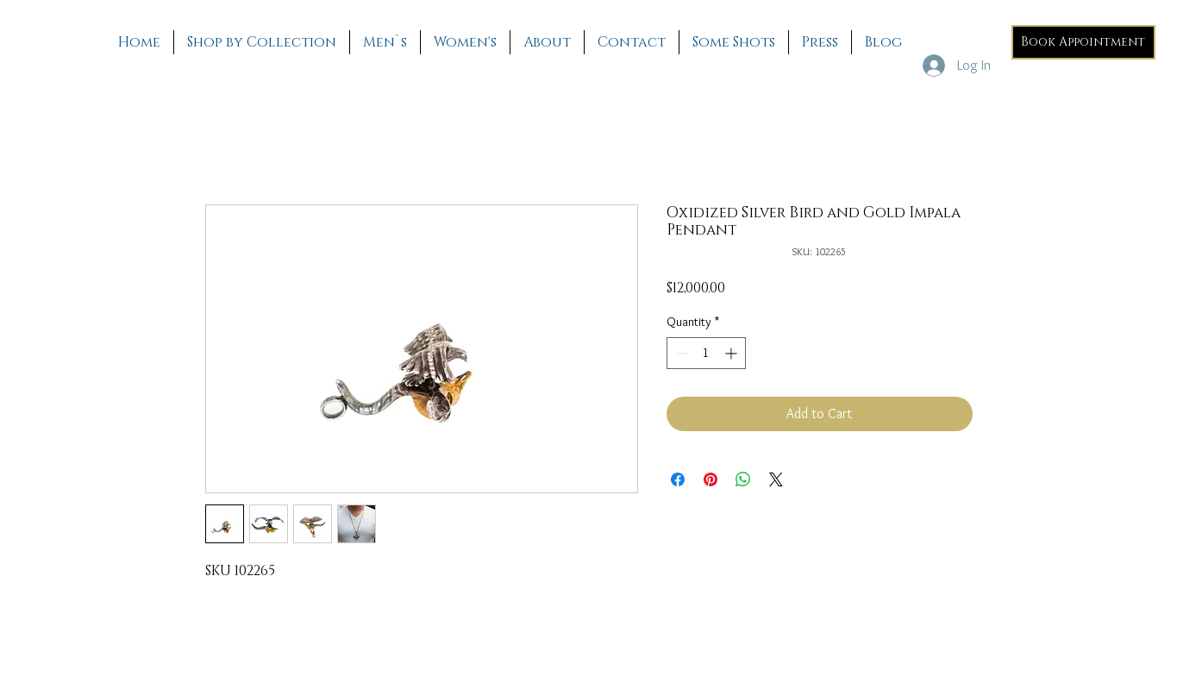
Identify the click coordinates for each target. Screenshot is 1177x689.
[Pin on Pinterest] (710, 479)
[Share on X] (776, 479)
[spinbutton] (706, 353)
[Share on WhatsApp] (743, 479)
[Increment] (732, 353)
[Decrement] (680, 353)
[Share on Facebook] (677, 479)
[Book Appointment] (1083, 42)
